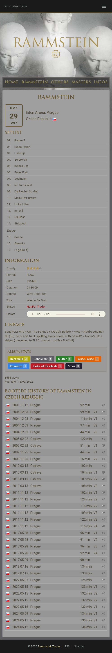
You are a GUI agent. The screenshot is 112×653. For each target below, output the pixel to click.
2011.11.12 (20, 492)
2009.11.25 (20, 452)
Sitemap (79, 646)
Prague (35, 405)
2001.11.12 (20, 405)
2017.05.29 (20, 560)
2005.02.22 (20, 439)
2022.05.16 (20, 607)
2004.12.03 (20, 412)
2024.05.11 (20, 620)
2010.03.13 (20, 466)
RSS (67, 646)
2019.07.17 (20, 573)
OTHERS (60, 82)
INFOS (101, 82)
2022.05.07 (20, 580)
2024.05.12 (20, 627)
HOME (11, 82)
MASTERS (81, 82)
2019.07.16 (20, 566)
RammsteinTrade (49, 646)
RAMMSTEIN (34, 82)
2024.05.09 (20, 613)
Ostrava (36, 439)
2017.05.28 (20, 533)
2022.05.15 (20, 586)
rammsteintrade (15, 6)
